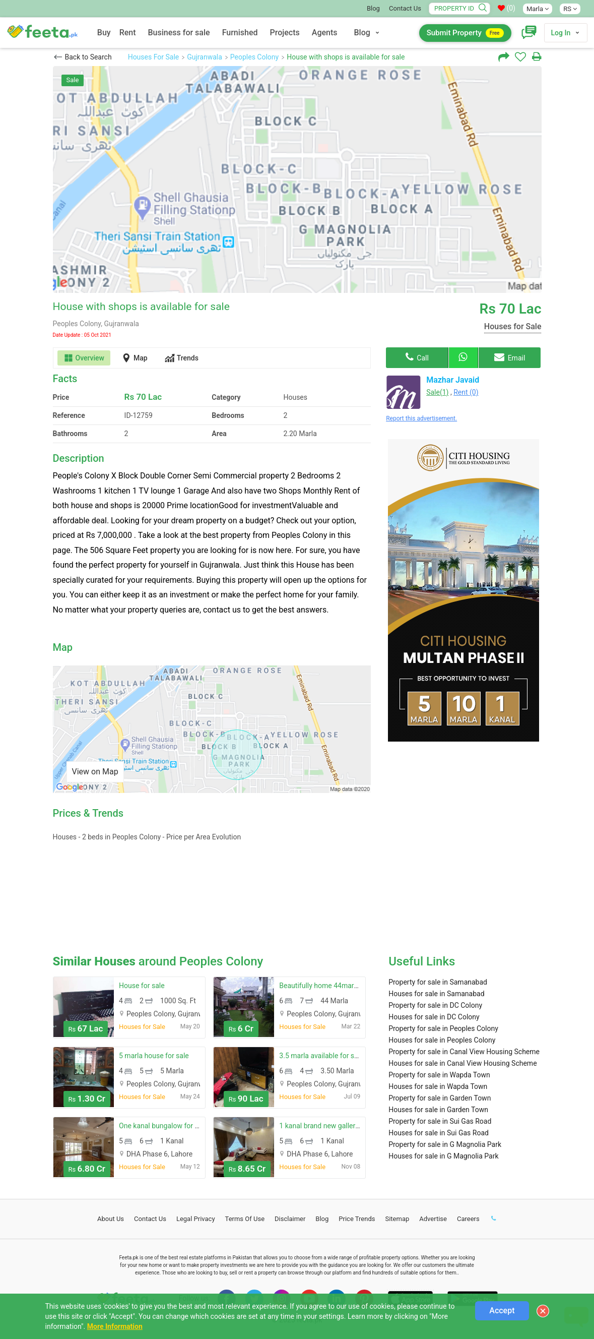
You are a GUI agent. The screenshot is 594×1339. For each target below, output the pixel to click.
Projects (285, 32)
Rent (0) (465, 392)
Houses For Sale (153, 57)
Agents (325, 32)
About (110, 1219)
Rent (127, 32)
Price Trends (357, 1219)
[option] (297, 179)
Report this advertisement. (421, 418)
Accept (501, 1310)
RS (570, 9)
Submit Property (465, 33)
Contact (150, 1219)
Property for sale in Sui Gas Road (439, 1121)
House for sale (142, 986)
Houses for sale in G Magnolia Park (443, 1156)
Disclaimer (290, 1219)
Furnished (240, 32)
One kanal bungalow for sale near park (179, 1126)
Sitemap (397, 1219)
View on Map (95, 771)
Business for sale (179, 32)
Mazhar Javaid (452, 380)
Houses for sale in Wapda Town (437, 1086)
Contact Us (405, 8)
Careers (468, 1219)
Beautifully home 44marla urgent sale (337, 986)
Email (509, 357)
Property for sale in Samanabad (437, 982)
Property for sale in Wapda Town (439, 1075)
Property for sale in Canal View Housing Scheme (464, 1052)
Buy (104, 32)
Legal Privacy (195, 1219)
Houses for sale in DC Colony (433, 1017)
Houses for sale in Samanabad (436, 994)
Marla (537, 9)
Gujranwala (204, 57)
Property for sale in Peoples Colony (443, 1028)
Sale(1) (437, 392)
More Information (115, 1326)
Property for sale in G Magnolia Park (444, 1144)
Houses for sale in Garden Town (438, 1110)
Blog (373, 8)
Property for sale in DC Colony (435, 1005)
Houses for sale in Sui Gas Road (438, 1133)
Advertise (433, 1219)
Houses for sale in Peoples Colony (441, 1040)
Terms (245, 1219)
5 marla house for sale (154, 1056)
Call (417, 357)
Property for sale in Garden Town (439, 1098)
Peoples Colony (254, 57)
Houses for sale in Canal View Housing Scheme (462, 1063)
